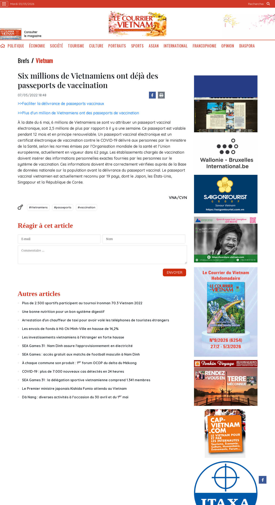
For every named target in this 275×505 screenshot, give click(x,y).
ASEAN (154, 46)
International (176, 46)
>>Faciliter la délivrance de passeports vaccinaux (61, 103)
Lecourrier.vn (137, 24)
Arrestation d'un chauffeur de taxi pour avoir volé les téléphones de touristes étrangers (95, 320)
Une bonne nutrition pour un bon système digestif (63, 311)
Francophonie (204, 46)
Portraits (117, 46)
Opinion (227, 46)
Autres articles (39, 293)
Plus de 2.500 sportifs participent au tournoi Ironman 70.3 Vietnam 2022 (82, 303)
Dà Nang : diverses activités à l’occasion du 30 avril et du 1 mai (75, 397)
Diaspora (247, 46)
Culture (96, 46)
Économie (37, 46)
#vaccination (86, 207)
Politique (16, 46)
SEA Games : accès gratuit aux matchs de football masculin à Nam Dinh (81, 354)
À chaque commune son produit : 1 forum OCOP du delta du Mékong (79, 363)
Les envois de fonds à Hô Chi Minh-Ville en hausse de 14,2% (70, 329)
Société (56, 46)
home (2, 46)
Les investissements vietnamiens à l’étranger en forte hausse (73, 337)
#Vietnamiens (38, 207)
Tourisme (76, 46)
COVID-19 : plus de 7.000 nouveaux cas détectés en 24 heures (73, 371)
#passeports (62, 207)
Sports (137, 46)
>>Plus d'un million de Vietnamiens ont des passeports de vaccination (78, 112)
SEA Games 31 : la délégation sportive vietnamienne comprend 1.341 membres (86, 380)
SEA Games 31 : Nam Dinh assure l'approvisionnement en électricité (77, 346)
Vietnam (44, 60)
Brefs (23, 60)
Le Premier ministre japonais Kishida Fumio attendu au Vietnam (74, 388)
